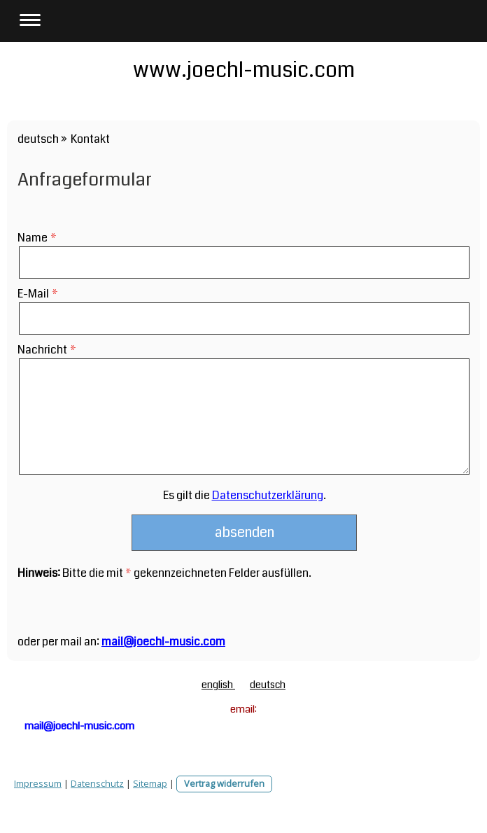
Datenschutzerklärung (267, 495)
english (218, 685)
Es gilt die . (244, 495)
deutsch (267, 685)
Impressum (38, 783)
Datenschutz (97, 783)
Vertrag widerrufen (224, 783)
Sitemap (150, 783)
